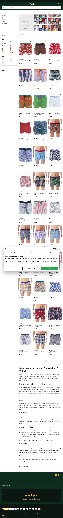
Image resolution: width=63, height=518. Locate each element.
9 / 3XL (5, 63)
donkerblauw (5, 45)
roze (11, 52)
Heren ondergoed (10, 12)
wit (3, 48)
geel (3, 52)
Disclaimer (21, 513)
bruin (12, 45)
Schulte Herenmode (31, 485)
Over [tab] (50, 252)
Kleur (10, 56)
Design (10, 67)
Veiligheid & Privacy (6, 513)
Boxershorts (16, 12)
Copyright (36, 513)
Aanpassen (31, 268)
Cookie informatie (14, 513)
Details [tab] (31, 252)
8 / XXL (13, 61)
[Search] (31, 7)
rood (11, 48)
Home (3, 12)
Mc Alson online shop (24, 464)
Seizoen (10, 70)
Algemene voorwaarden (28, 513)
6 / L (13, 58)
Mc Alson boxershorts (24, 466)
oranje (12, 50)
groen (4, 50)
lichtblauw (4, 43)
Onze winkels (31, 482)
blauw (12, 41)
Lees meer (25, 28)
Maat (10, 39)
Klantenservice (31, 479)
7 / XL (5, 61)
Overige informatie (43, 513)
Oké (49, 268)
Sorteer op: (30, 34)
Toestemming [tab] (13, 252)
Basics (6, 12)
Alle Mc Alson (4, 23)
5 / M (5, 58)
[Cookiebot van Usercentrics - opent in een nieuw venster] (52, 249)
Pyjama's (3, 21)
